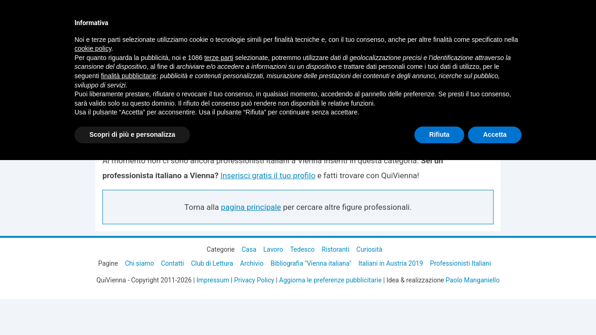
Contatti (172, 263)
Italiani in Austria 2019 (391, 263)
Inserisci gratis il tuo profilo (267, 175)
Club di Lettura (212, 263)
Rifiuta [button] (439, 134)
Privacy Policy (254, 280)
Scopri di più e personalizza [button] (132, 134)
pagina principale (251, 207)
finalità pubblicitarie (128, 76)
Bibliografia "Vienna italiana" (311, 263)
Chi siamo (139, 263)
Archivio (252, 263)
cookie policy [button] (92, 48)
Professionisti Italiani (460, 263)
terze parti (218, 57)
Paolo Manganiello (473, 280)
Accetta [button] (495, 134)
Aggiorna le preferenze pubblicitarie (330, 280)
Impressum (212, 280)
